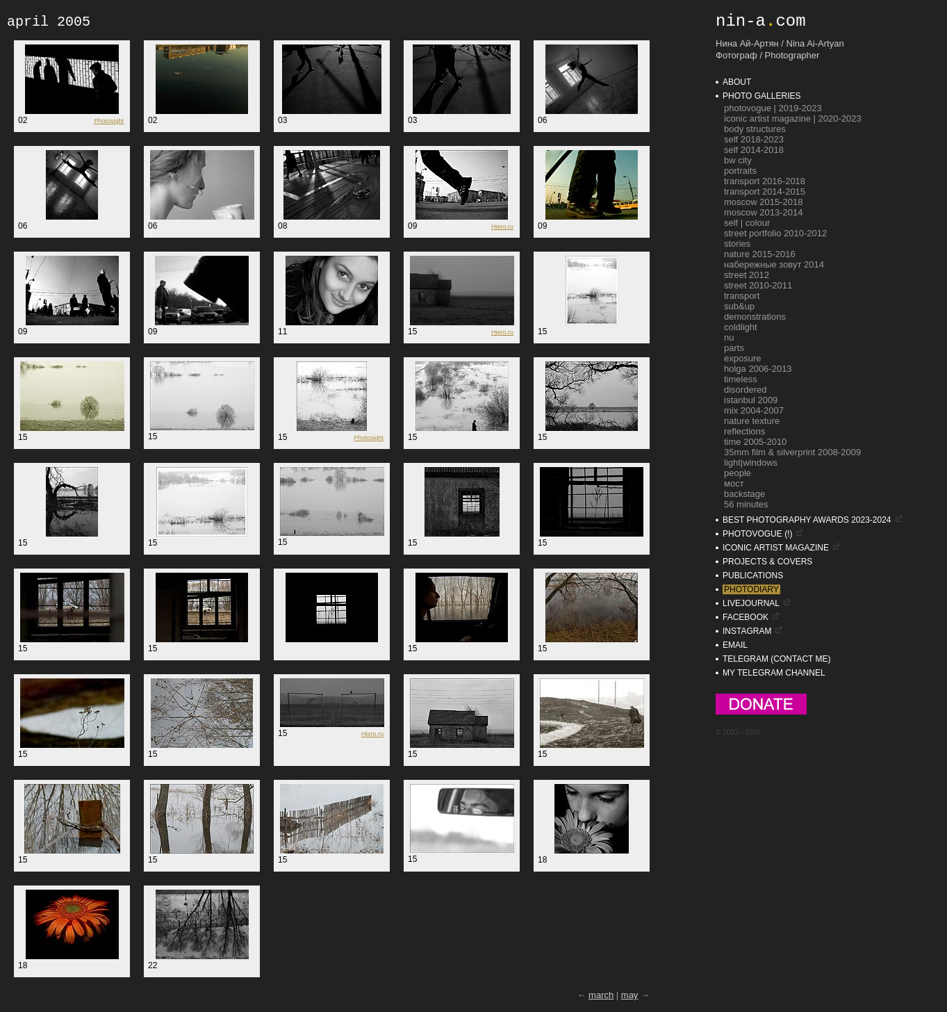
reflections (744, 431)
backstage (744, 494)
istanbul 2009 (750, 400)
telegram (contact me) (777, 659)
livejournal (751, 603)
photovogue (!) (757, 534)
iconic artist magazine (776, 548)
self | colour (747, 223)
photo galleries (761, 96)
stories (737, 243)
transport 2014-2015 (764, 191)
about (737, 82)
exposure (742, 358)
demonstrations (755, 316)
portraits (740, 170)
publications (753, 575)
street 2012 (746, 275)
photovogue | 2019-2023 (773, 108)
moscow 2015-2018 (763, 202)
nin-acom (761, 21)
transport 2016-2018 (764, 181)
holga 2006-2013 (758, 369)
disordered (745, 389)
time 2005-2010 (755, 441)
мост (734, 483)
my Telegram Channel (774, 673)
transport (741, 296)
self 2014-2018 (754, 150)
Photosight (109, 120)
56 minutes (746, 504)
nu (729, 337)
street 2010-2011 (758, 285)
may (630, 995)
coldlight (740, 327)
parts (734, 348)
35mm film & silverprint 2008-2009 (792, 452)
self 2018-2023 (754, 139)
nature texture (752, 421)
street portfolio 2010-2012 (775, 233)
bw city (738, 160)
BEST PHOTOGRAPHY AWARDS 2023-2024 (807, 520)
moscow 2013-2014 (763, 212)
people (737, 473)
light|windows (750, 462)
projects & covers (767, 561)
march (601, 995)
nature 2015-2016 (760, 254)
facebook (745, 617)
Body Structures (755, 129)
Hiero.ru (502, 226)
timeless (740, 379)
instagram (747, 631)
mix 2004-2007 (754, 410)
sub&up (739, 306)
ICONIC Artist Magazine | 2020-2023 (793, 118)
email (735, 645)
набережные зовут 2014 (774, 264)
